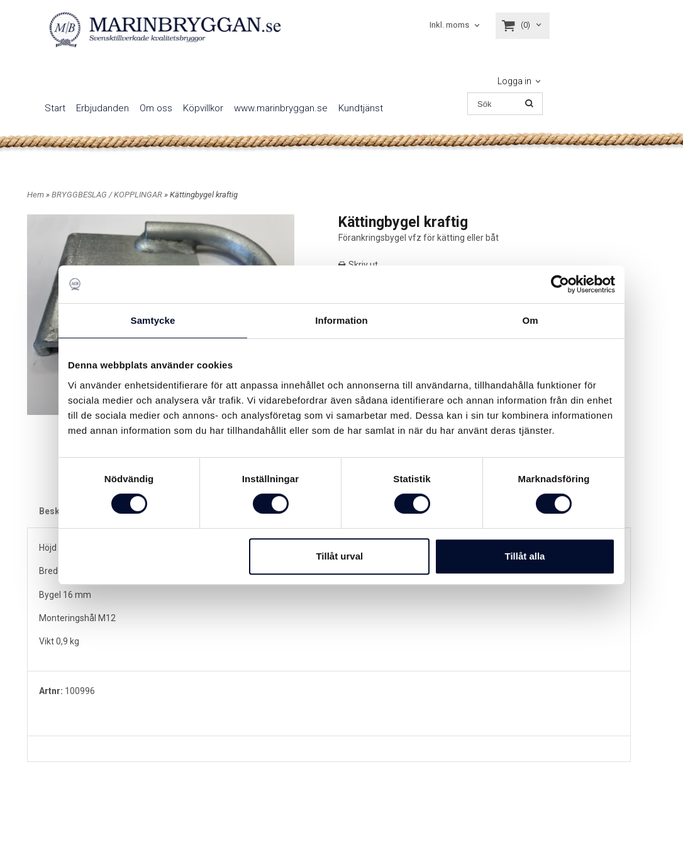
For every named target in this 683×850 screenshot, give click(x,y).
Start (55, 108)
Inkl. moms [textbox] (449, 25)
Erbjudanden (102, 108)
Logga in (514, 81)
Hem (35, 194)
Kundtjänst (360, 108)
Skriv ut (358, 265)
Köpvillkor (203, 108)
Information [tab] (341, 320)
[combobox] (456, 25)
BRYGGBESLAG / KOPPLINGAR (108, 194)
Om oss (156, 108)
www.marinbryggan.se (281, 108)
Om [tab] (530, 320)
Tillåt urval (339, 556)
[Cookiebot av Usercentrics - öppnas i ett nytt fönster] (560, 284)
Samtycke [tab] (153, 320)
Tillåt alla (524, 556)
